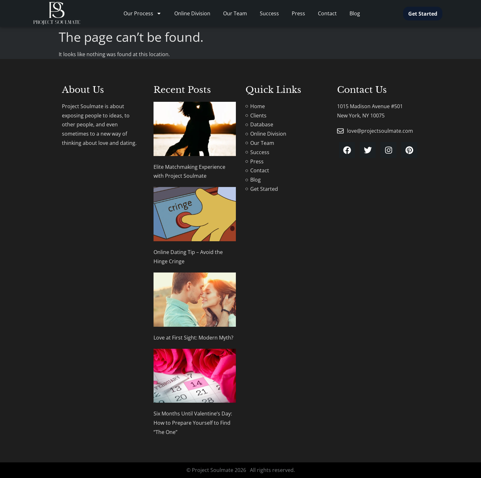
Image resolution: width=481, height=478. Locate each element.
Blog (354, 13)
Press (298, 13)
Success (269, 13)
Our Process (143, 13)
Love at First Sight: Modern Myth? (193, 337)
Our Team (235, 13)
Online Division (192, 13)
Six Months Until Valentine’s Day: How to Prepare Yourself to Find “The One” (193, 423)
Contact (327, 13)
